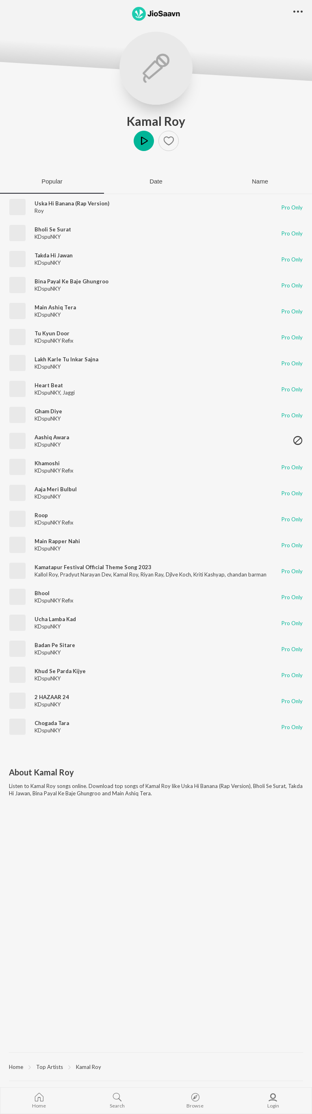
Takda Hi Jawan (54, 255)
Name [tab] (260, 181)
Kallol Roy (46, 574)
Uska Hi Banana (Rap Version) (72, 203)
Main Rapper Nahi (57, 541)
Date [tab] (156, 181)
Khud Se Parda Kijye (60, 671)
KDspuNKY (48, 236)
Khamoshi (47, 463)
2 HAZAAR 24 (52, 697)
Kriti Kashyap (209, 574)
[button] (168, 141)
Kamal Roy (156, 121)
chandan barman (246, 574)
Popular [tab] (52, 181)
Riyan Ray (152, 574)
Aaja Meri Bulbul (56, 489)
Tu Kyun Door (52, 333)
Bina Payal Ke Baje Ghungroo (71, 281)
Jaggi (69, 392)
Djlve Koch (178, 574)
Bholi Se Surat (53, 229)
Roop (41, 515)
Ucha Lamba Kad (55, 619)
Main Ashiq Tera (55, 307)
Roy (39, 210)
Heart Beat (49, 385)
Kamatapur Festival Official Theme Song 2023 (93, 567)
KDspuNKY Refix (54, 340)
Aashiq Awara (52, 437)
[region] (156, 1066)
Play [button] (144, 141)
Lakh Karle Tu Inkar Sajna (66, 359)
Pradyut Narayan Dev (85, 574)
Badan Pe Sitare (55, 645)
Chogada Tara (52, 723)
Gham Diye (48, 411)
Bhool (42, 593)
